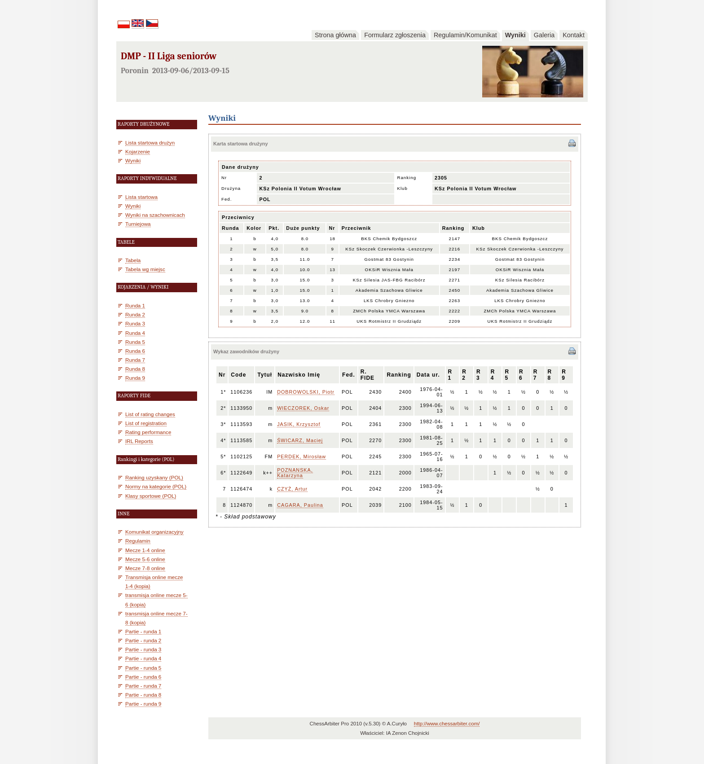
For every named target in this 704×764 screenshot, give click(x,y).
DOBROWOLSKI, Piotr (305, 392)
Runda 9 (135, 378)
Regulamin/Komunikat (465, 35)
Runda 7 (135, 360)
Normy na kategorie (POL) (155, 486)
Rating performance (148, 432)
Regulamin (137, 541)
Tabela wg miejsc (145, 269)
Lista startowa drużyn (150, 142)
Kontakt (574, 35)
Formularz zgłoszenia (395, 35)
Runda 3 (135, 323)
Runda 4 (135, 333)
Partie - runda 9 (143, 704)
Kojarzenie (137, 151)
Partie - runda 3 (143, 649)
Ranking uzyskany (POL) (154, 477)
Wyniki (515, 35)
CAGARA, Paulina (300, 505)
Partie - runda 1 (143, 631)
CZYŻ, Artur (292, 489)
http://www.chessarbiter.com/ (447, 723)
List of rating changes (150, 414)
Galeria (544, 35)
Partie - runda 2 (143, 640)
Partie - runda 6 (143, 677)
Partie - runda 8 (143, 695)
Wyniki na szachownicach (155, 215)
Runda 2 (135, 314)
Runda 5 (135, 342)
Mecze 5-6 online (145, 559)
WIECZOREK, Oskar (303, 408)
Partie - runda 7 (143, 686)
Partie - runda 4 (143, 658)
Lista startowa (141, 197)
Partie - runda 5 (143, 668)
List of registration (146, 423)
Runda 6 (135, 351)
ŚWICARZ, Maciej (300, 440)
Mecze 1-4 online (145, 550)
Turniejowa (138, 224)
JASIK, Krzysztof (298, 424)
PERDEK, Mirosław (301, 456)
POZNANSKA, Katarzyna (295, 472)
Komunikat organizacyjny (154, 532)
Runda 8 (135, 369)
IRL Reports (139, 441)
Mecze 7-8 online (145, 568)
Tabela (133, 260)
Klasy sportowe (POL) (150, 496)
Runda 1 (135, 305)
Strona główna (335, 35)
